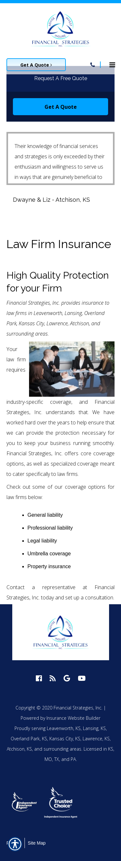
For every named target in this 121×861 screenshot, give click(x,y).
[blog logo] (53, 678)
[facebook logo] (39, 678)
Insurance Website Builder (73, 718)
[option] (24, 802)
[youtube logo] (82, 678)
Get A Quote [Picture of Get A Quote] (36, 65)
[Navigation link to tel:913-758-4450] (92, 65)
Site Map (36, 843)
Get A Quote (61, 106)
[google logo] (67, 678)
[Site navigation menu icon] (112, 64)
